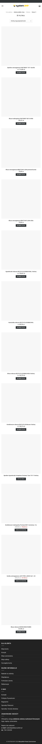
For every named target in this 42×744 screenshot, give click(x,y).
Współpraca (5, 677)
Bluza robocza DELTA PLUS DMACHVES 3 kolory (21, 373)
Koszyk (3, 652)
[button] (2, 6)
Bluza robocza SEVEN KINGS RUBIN (21, 627)
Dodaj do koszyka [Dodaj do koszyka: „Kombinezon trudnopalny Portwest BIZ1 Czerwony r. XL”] (21, 530)
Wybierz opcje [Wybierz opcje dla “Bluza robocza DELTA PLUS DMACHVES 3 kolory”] (21, 378)
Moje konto (5, 649)
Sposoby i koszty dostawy (9, 709)
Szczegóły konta (6, 663)
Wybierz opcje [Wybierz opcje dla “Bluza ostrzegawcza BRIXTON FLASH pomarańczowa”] (21, 174)
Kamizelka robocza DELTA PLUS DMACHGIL (21, 322)
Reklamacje (5, 684)
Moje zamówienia (7, 656)
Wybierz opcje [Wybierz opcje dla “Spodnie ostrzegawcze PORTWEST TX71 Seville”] (21, 72)
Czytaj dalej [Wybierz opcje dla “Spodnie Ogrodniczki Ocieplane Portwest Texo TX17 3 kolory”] (21, 478)
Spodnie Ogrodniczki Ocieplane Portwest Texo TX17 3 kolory (21, 475)
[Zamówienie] (21, 21)
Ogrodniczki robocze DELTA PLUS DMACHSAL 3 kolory (21, 271)
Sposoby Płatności (7, 705)
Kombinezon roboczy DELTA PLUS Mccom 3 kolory (21, 424)
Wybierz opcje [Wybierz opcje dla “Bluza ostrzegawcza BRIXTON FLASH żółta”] (21, 225)
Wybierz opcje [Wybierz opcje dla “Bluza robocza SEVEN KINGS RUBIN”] (21, 631)
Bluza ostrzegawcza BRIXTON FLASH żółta (21, 220)
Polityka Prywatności (8, 698)
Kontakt (3, 695)
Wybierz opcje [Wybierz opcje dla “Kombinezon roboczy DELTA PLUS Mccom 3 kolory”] (21, 429)
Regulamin (4, 702)
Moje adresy (5, 659)
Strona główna (9, 12)
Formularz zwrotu (7, 681)
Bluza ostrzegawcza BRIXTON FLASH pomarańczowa (21, 169)
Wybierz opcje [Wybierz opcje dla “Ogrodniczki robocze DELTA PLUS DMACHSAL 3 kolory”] (21, 276)
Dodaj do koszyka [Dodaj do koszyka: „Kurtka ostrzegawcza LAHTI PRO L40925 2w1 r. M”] (21, 580)
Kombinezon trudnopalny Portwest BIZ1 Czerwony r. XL (21, 525)
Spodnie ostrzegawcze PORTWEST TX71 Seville (21, 67)
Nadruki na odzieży (7, 673)
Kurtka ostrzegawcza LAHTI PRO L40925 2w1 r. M (21, 576)
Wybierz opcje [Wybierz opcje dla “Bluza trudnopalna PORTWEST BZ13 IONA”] (21, 123)
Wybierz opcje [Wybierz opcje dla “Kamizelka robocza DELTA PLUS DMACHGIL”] (21, 327)
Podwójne (28, 12)
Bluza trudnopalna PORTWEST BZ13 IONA (21, 118)
